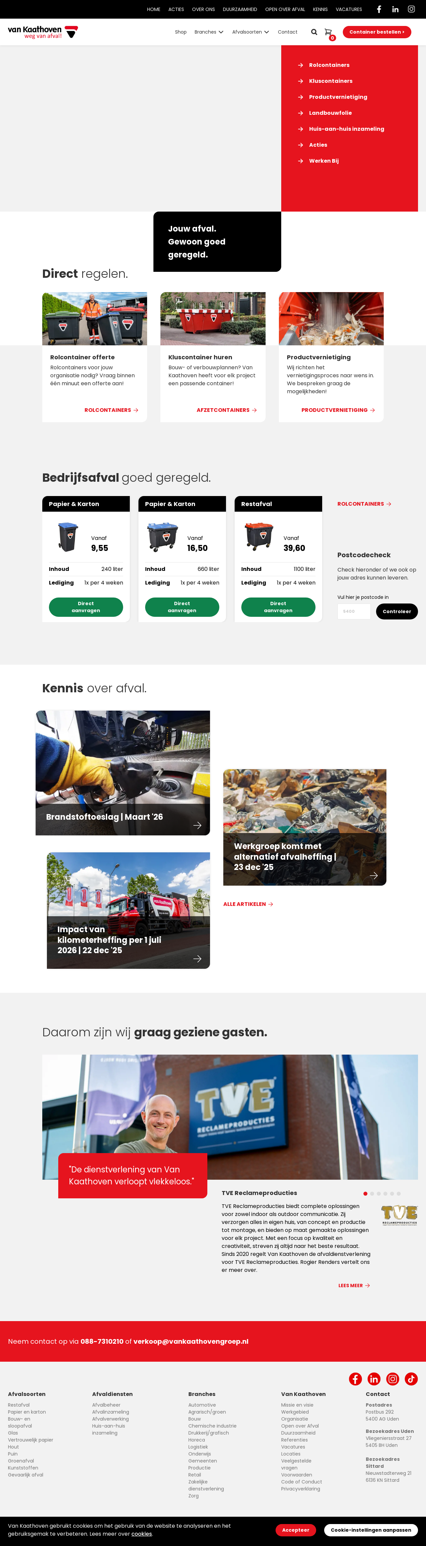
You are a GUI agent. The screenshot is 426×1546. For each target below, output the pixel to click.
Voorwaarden (296, 1474)
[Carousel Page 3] (378, 1191)
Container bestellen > (377, 32)
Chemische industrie (212, 1426)
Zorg (193, 1495)
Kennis (320, 9)
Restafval (19, 1405)
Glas (13, 1433)
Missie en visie (297, 1405)
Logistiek (198, 1447)
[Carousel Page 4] (385, 1191)
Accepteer (296, 1530)
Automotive (202, 1405)
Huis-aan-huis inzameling (108, 1429)
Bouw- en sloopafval (20, 1422)
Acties (176, 9)
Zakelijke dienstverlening (206, 1485)
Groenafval (21, 1461)
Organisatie (294, 1419)
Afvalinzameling (110, 1412)
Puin (13, 1454)
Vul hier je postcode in (363, 597)
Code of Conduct (301, 1481)
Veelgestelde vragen (296, 1464)
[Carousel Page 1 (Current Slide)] (365, 1191)
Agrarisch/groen (207, 1412)
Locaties (291, 1454)
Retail (194, 1474)
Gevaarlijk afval (25, 1474)
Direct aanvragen (86, 607)
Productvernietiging (339, 410)
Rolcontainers (112, 410)
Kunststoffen (23, 1467)
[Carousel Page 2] (372, 1191)
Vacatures (349, 9)
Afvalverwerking (110, 1419)
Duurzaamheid (240, 9)
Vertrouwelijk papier (30, 1440)
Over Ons (203, 9)
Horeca (196, 1440)
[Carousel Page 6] (398, 1191)
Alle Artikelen (248, 904)
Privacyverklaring (300, 1488)
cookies (141, 1534)
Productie (199, 1467)
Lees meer (354, 1285)
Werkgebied (295, 1412)
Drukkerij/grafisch (208, 1433)
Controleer (397, 611)
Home (153, 9)
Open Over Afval (285, 9)
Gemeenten (202, 1461)
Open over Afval (300, 1426)
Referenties (294, 1440)
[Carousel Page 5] (392, 1191)
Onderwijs (199, 1454)
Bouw (194, 1419)
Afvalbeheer (106, 1405)
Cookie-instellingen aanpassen (371, 1530)
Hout (13, 1447)
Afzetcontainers (227, 410)
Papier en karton (27, 1412)
